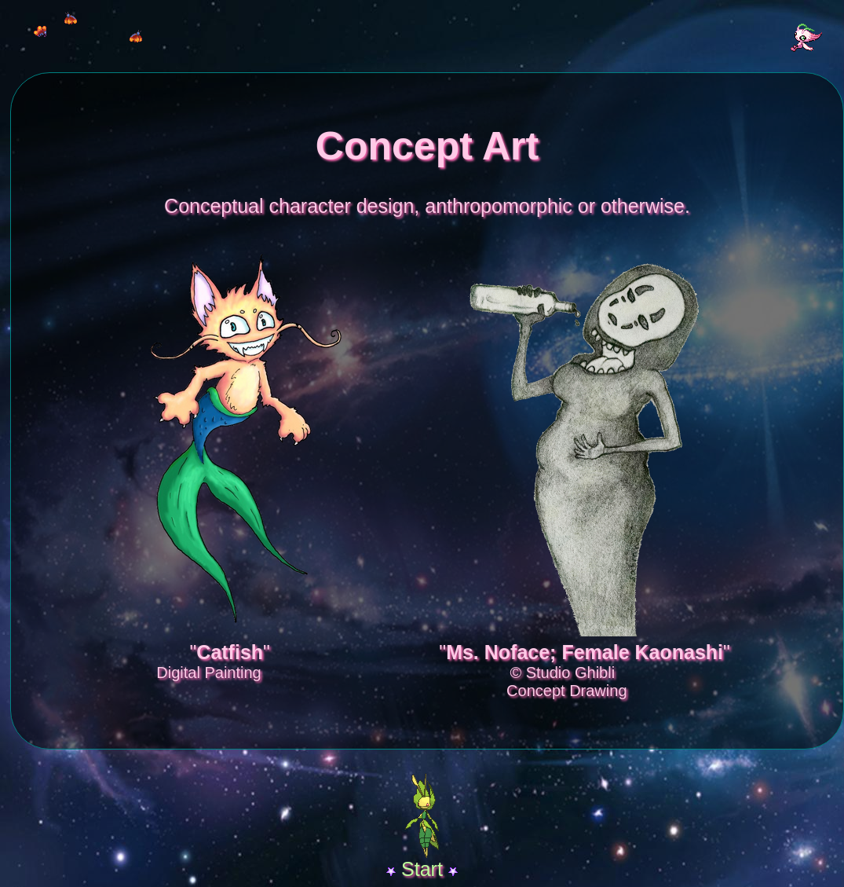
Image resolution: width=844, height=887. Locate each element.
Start (422, 869)
